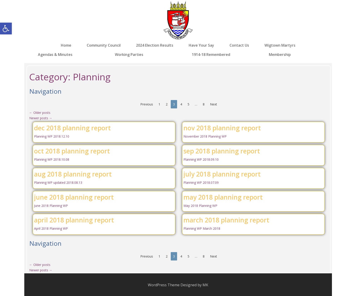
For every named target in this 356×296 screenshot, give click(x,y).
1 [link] (159, 104)
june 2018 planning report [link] (74, 197)
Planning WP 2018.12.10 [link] (51, 136)
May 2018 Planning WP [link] (200, 205)
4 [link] (181, 104)
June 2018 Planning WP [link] (51, 205)
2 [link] (167, 104)
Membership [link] (280, 54)
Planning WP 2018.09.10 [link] (201, 159)
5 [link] (188, 104)
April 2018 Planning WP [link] (51, 228)
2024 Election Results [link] (154, 45)
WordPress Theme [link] (164, 284)
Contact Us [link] (239, 45)
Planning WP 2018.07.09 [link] (201, 182)
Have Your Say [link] (201, 45)
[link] (6, 28)
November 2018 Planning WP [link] (205, 136)
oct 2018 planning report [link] (72, 151)
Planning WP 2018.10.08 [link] (51, 159)
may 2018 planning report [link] (223, 197)
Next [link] (213, 104)
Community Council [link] (104, 45)
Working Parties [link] (129, 54)
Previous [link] (146, 104)
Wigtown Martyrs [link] (280, 45)
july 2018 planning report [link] (222, 174)
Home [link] (66, 45)
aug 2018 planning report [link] (73, 174)
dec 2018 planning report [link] (72, 128)
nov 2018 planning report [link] (222, 128)
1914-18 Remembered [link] (211, 54)
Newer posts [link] (40, 118)
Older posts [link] (39, 112)
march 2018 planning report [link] (226, 220)
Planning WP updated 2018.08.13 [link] (58, 182)
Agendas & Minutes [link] (55, 54)
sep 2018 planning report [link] (221, 151)
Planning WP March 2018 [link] (201, 228)
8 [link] (204, 104)
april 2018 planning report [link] (74, 220)
